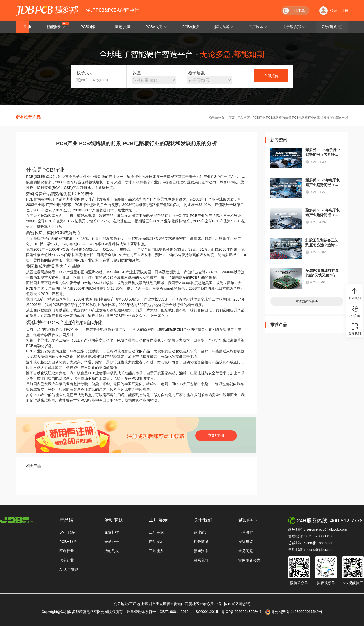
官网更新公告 (249, 560)
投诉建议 (245, 542)
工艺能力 (156, 551)
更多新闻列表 (307, 301)
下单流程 (245, 532)
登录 (333, 11)
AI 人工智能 (68, 570)
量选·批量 (123, 27)
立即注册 (216, 435)
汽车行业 (66, 560)
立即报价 (271, 76)
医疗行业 (66, 551)
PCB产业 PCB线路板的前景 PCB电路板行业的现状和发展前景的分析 (300, 117)
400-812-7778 (346, 520)
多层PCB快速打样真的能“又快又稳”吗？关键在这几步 (322, 272)
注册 (344, 11)
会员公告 (111, 542)
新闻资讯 (201, 551)
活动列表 (111, 551)
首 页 (27, 27)
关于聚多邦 (294, 27)
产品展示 (156, 542)
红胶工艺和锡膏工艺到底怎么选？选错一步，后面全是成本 (322, 242)
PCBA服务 (190, 27)
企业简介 (201, 532)
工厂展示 (258, 27)
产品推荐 (243, 117)
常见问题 (245, 551)
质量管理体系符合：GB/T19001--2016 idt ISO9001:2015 (173, 612)
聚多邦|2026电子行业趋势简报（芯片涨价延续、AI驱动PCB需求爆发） (323, 152)
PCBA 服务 (68, 542)
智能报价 (58, 25)
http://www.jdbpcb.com (16, 520)
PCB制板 (90, 27)
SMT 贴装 (67, 532)
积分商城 (332, 27)
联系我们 (201, 560)
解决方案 (223, 27)
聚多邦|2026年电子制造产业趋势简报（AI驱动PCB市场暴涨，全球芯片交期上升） (323, 182)
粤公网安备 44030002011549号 (293, 612)
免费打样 (111, 532)
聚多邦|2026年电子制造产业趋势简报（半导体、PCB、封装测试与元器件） (323, 212)
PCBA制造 (156, 27)
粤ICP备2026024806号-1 (242, 612)
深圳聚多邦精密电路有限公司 (47, 11)
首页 (231, 117)
